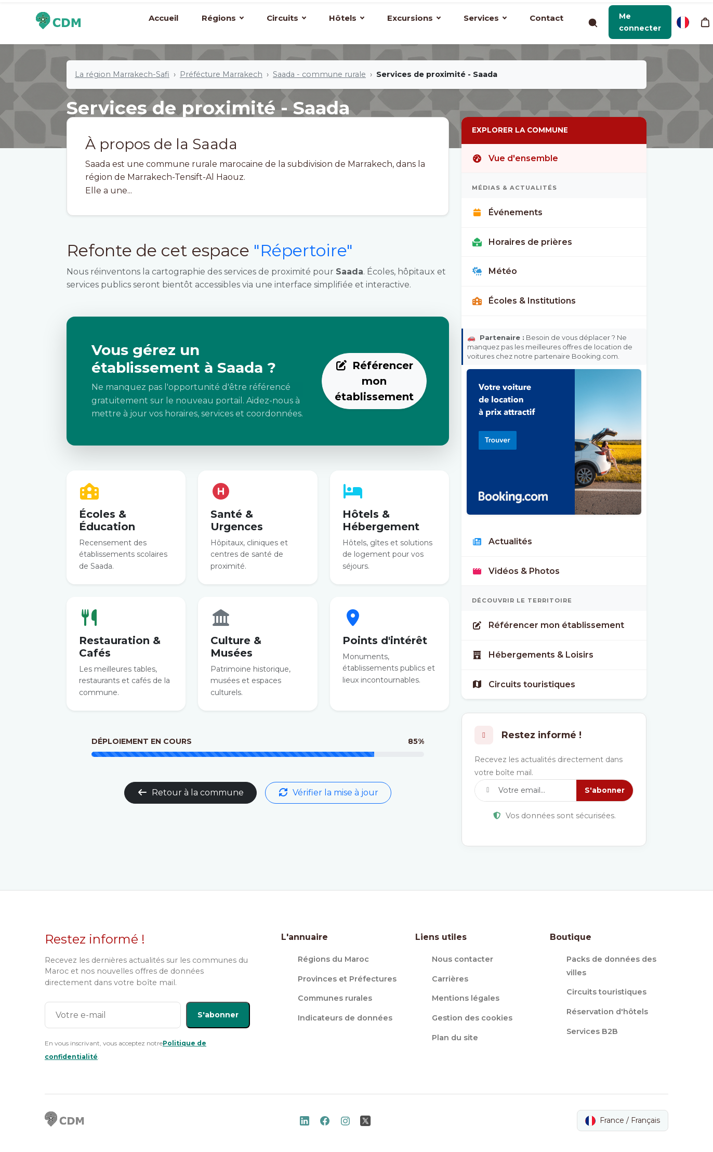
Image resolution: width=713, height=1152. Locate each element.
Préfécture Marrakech (221, 74)
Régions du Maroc (333, 959)
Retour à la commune (190, 792)
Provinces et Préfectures (347, 979)
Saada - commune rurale (319, 74)
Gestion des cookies (472, 1018)
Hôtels (346, 18)
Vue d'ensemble (515, 158)
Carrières (450, 979)
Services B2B (592, 1031)
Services (485, 18)
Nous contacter (462, 959)
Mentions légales (465, 998)
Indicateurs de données (345, 1018)
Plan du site (455, 1037)
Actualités (502, 541)
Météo (494, 271)
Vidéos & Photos (516, 571)
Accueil (163, 18)
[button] (640, 22)
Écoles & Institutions (524, 301)
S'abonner (605, 790)
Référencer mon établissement (374, 381)
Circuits (286, 18)
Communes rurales (335, 998)
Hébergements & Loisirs (532, 655)
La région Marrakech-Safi (122, 74)
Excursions (414, 18)
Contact (546, 18)
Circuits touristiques (523, 684)
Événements (507, 212)
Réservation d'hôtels (607, 1011)
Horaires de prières (522, 242)
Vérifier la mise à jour (328, 792)
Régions (223, 18)
